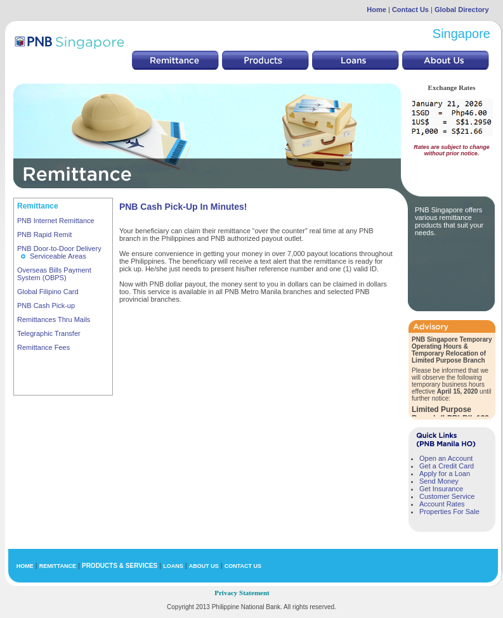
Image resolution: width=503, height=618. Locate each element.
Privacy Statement (241, 592)
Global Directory (461, 9)
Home (376, 9)
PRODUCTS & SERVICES (119, 565)
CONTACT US (243, 566)
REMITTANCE (57, 566)
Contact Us (410, 9)
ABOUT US (204, 566)
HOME (25, 566)
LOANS (173, 566)
